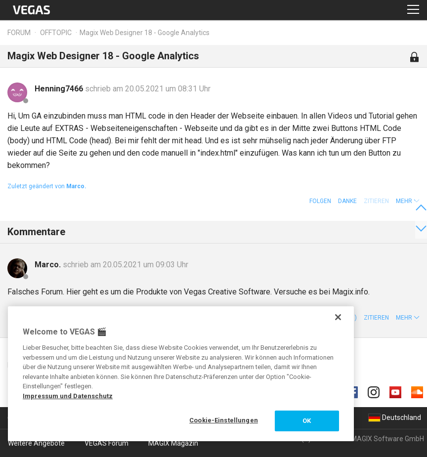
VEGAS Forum (106, 443)
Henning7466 (60, 88)
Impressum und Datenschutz (68, 396)
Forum (19, 33)
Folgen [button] (320, 201)
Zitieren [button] (376, 317)
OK (306, 420)
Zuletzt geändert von (46, 186)
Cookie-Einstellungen (223, 420)
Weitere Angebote (36, 443)
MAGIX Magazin (173, 443)
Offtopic (56, 33)
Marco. (49, 264)
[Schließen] (338, 317)
